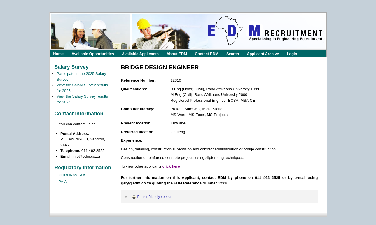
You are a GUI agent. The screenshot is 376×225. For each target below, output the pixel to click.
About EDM (177, 53)
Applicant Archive (263, 53)
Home (58, 53)
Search (232, 53)
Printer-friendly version (152, 197)
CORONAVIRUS (73, 175)
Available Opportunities (92, 53)
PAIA (63, 182)
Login (292, 53)
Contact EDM (206, 53)
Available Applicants (140, 53)
